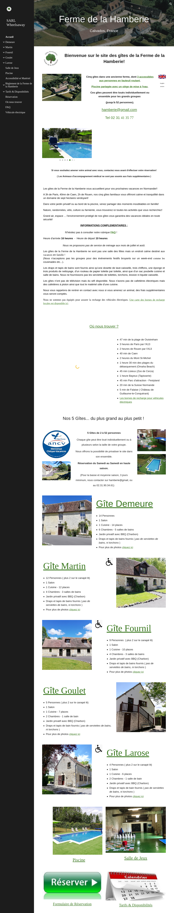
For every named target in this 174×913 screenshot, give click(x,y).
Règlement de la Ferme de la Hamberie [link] (18, 85)
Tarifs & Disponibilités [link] (17, 91)
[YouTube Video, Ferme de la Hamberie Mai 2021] (141, 143)
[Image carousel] (67, 144)
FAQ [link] (7, 107)
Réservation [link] (11, 96)
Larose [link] (8, 62)
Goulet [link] (8, 57)
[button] (170, 4)
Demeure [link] (10, 42)
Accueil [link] (9, 36)
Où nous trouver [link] (13, 102)
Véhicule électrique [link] (15, 112)
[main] (104, 23)
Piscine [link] (9, 73)
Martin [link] (8, 47)
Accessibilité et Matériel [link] (17, 78)
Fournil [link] (9, 52)
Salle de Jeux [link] (12, 67)
